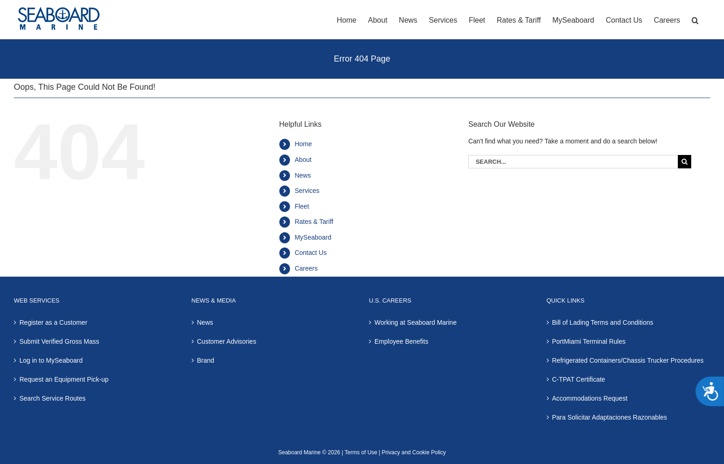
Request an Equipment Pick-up (64, 379)
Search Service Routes (52, 398)
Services (307, 190)
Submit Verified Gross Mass (59, 341)
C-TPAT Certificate (578, 379)
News (303, 175)
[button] (695, 19)
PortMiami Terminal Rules (589, 341)
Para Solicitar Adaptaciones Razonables (609, 417)
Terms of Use (360, 452)
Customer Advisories (226, 341)
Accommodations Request (589, 398)
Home (303, 144)
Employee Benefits (401, 341)
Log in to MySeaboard (51, 360)
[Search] (684, 161)
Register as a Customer (53, 322)
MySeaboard (313, 237)
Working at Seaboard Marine (415, 322)
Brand (205, 360)
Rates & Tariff (314, 221)
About (303, 159)
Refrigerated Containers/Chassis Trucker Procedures (628, 360)
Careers (306, 268)
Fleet (302, 206)
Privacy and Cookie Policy (413, 452)
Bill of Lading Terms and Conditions (602, 322)
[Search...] (573, 161)
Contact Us (310, 252)
